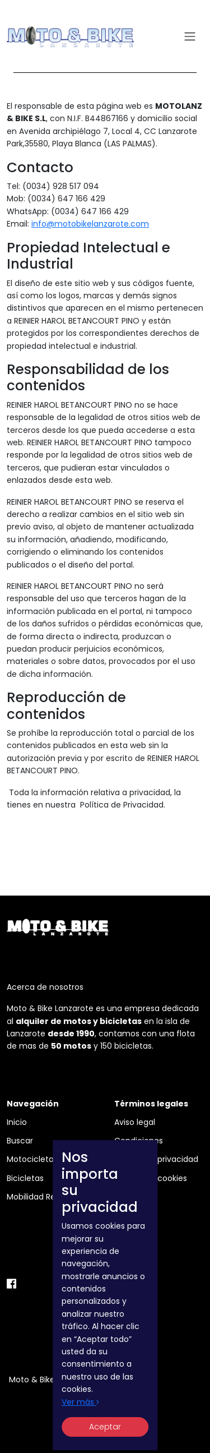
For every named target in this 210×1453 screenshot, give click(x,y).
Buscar (20, 1140)
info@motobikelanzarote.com (90, 223)
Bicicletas (25, 1178)
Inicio (17, 1122)
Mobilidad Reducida (44, 1196)
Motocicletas (32, 1159)
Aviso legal (134, 1122)
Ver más (80, 1402)
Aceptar (105, 1426)
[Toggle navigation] (189, 36)
